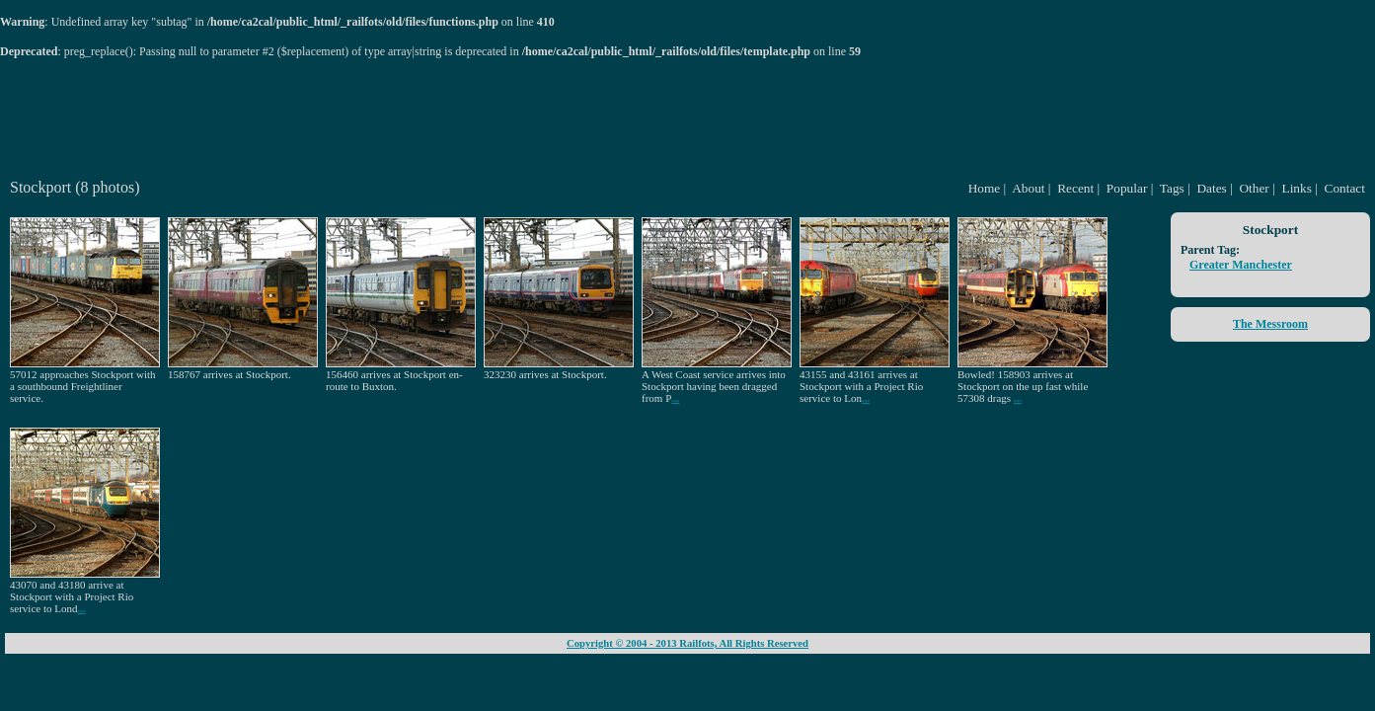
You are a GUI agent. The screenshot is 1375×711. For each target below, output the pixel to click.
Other (1253, 188)
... (675, 398)
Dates (1211, 188)
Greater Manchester (1240, 265)
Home (984, 188)
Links (1296, 188)
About (1028, 188)
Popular (1127, 188)
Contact (1345, 188)
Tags (1172, 188)
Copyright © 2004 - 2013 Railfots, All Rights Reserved (687, 643)
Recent (1075, 188)
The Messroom (1270, 324)
